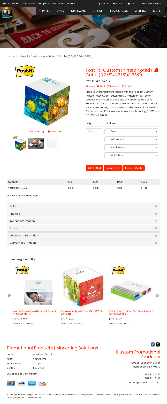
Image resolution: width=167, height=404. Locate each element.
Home (6, 3)
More (158, 13)
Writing (141, 13)
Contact (70, 3)
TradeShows (120, 13)
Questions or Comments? (22, 374)
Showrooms (39, 358)
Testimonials (28, 3)
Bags (61, 13)
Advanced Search (43, 354)
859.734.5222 (152, 374)
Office (99, 13)
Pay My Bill (57, 3)
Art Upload (44, 3)
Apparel (45, 13)
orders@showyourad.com (144, 382)
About (15, 3)
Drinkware (80, 13)
